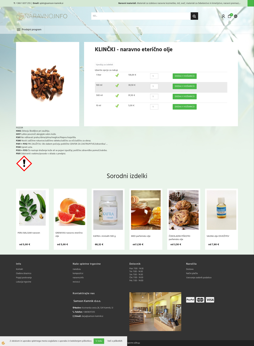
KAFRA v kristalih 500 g (104, 236)
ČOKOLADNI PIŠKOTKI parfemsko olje (179, 237)
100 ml (99, 85)
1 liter (98, 75)
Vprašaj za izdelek (104, 65)
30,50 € (131, 85)
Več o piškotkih (114, 341)
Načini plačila (192, 273)
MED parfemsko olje (140, 236)
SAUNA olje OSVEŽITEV (218, 236)
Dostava (189, 269)
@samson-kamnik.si (53, 3)
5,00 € (131, 105)
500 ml (99, 95)
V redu (99, 341)
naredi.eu (77, 269)
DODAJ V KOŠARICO (185, 76)
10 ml (98, 105)
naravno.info (78, 277)
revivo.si (76, 282)
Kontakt (19, 269)
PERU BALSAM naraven (29, 233)
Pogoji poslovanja (24, 277)
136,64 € (132, 75)
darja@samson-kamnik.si (92, 316)
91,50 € (131, 95)
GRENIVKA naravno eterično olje (69, 234)
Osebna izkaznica (23, 273)
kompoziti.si (78, 273)
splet (42, 3)
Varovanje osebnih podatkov (199, 277)
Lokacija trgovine (23, 282)
